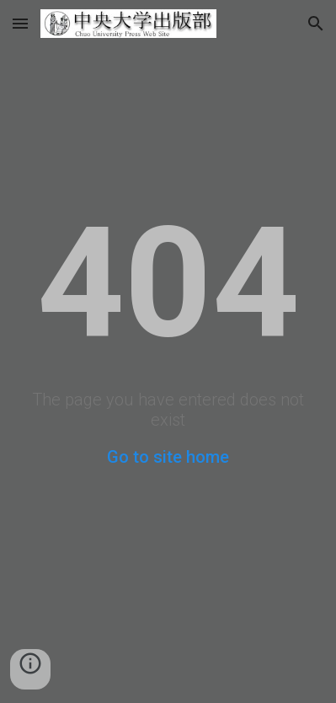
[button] (20, 23)
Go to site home (168, 457)
